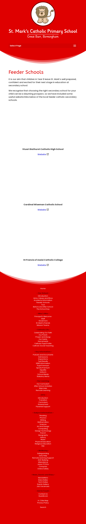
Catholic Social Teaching (43, 346)
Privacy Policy (43, 503)
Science (43, 424)
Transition (43, 400)
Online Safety (43, 469)
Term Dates (43, 482)
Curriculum (43, 402)
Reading (43, 415)
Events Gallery (43, 484)
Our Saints (43, 339)
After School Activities (43, 386)
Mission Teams (43, 325)
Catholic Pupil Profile (43, 343)
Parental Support (43, 406)
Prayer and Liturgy (43, 337)
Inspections (43, 359)
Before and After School (43, 307)
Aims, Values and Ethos (43, 298)
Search (43, 507)
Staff (43, 319)
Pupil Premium (43, 365)
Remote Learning (43, 390)
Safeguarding (43, 453)
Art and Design (43, 426)
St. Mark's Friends (43, 323)
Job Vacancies (43, 486)
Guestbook (43, 496)
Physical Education (43, 442)
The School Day (43, 309)
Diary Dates (43, 480)
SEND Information (43, 363)
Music (43, 439)
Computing (43, 429)
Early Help (43, 456)
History (43, 437)
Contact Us (43, 494)
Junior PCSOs (43, 464)
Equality (43, 370)
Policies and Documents (43, 355)
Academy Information (43, 300)
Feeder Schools (43, 302)
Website (42, 154)
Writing (43, 420)
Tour (43, 305)
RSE (43, 446)
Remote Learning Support (43, 458)
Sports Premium (43, 368)
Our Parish (43, 335)
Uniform (43, 372)
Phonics (43, 418)
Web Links (43, 388)
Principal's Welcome (43, 316)
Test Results (43, 361)
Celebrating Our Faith (43, 333)
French (43, 433)
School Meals (43, 374)
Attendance (43, 462)
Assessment (43, 404)
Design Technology (43, 431)
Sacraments (43, 341)
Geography (43, 435)
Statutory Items (43, 376)
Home (43, 288)
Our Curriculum (43, 384)
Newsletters (43, 478)
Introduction (43, 296)
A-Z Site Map (43, 500)
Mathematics (43, 422)
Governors (43, 321)
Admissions (43, 357)
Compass (43, 466)
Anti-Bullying (43, 460)
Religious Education (43, 444)
